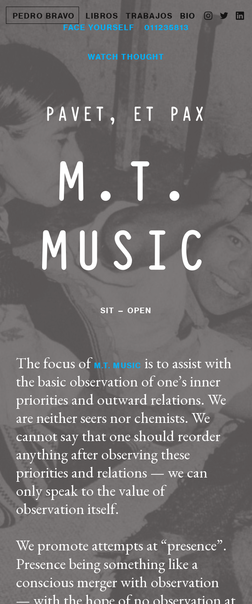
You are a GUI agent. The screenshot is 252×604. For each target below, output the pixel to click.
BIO (187, 15)
